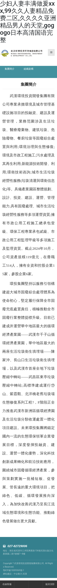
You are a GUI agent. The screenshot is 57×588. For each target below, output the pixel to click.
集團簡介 (9, 68)
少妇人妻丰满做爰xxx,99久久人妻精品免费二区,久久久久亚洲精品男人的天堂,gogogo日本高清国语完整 (28, 21)
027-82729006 (17, 546)
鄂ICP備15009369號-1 (13, 570)
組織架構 (28, 68)
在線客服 (7, 584)
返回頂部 (49, 584)
